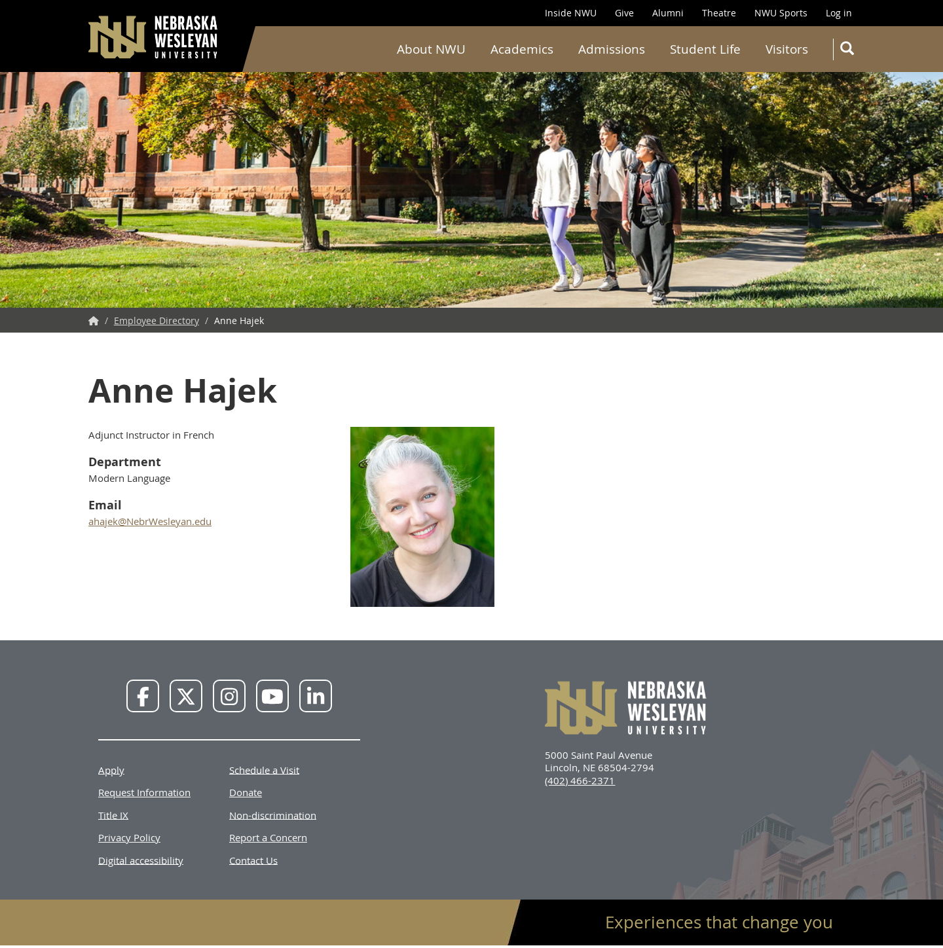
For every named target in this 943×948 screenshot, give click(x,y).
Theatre (719, 13)
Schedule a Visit (264, 769)
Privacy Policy (129, 837)
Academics (521, 49)
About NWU (431, 49)
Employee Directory (156, 320)
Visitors (787, 49)
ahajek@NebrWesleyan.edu (150, 521)
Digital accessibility (140, 859)
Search (849, 50)
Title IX (113, 814)
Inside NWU (571, 13)
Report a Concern (268, 837)
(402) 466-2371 (580, 780)
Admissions (611, 49)
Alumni (668, 13)
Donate (245, 792)
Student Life (705, 49)
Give (624, 13)
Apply (111, 769)
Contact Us (253, 859)
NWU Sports (780, 13)
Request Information (144, 792)
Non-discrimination (272, 814)
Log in (839, 13)
